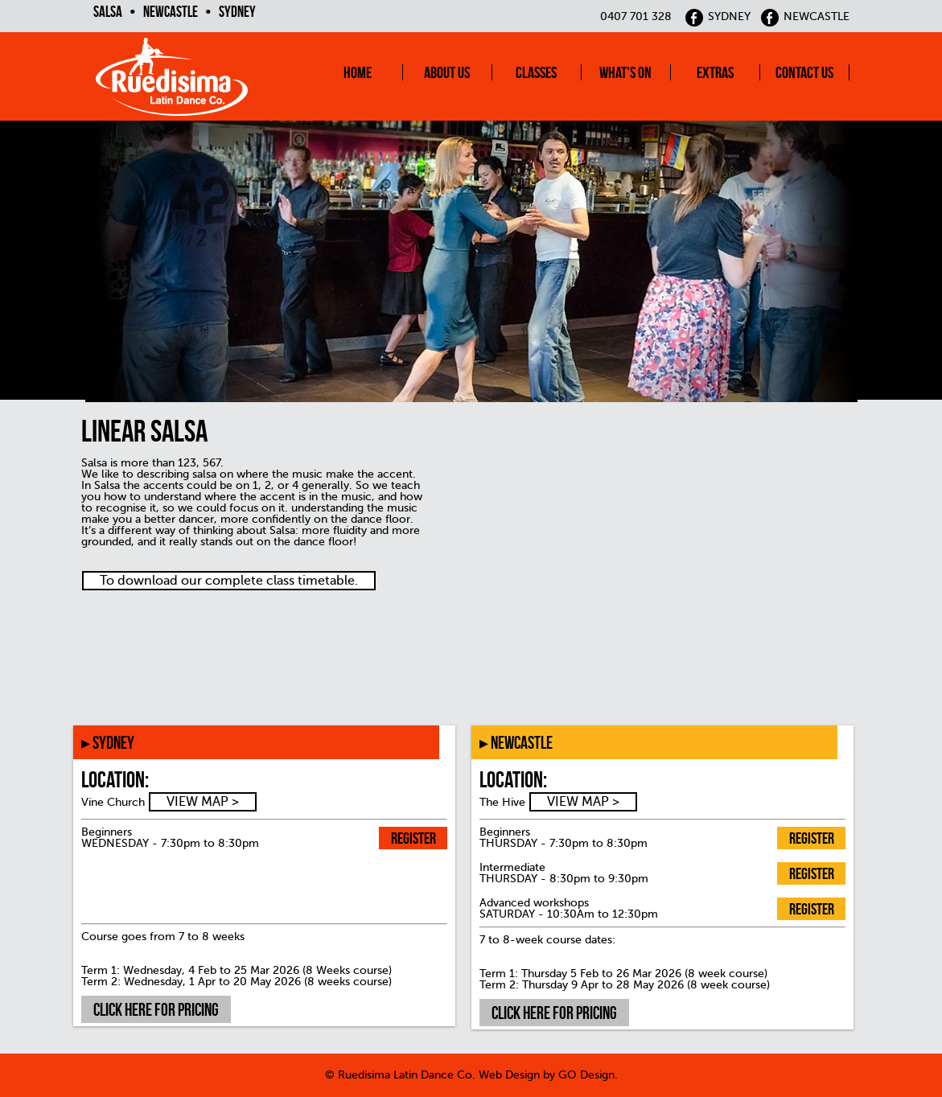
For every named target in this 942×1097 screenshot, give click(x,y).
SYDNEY (718, 16)
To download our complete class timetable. (229, 580)
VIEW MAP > (203, 802)
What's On (625, 72)
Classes (536, 72)
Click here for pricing (156, 1009)
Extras (715, 72)
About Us (447, 72)
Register (413, 838)
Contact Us (804, 72)
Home (357, 72)
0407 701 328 (636, 16)
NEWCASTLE (804, 16)
